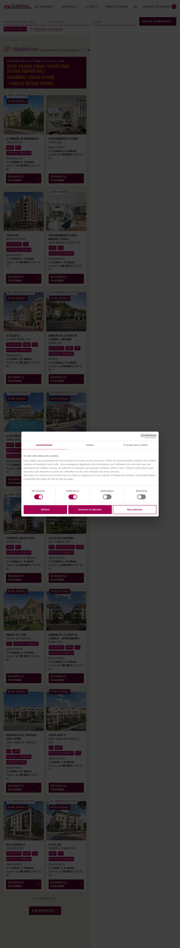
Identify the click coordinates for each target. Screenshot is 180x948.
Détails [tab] (90, 445)
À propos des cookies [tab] (136, 445)
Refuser (45, 509)
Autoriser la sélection (90, 509)
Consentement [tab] (44, 445)
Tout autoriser (134, 509)
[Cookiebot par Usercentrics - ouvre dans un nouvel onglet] (143, 436)
